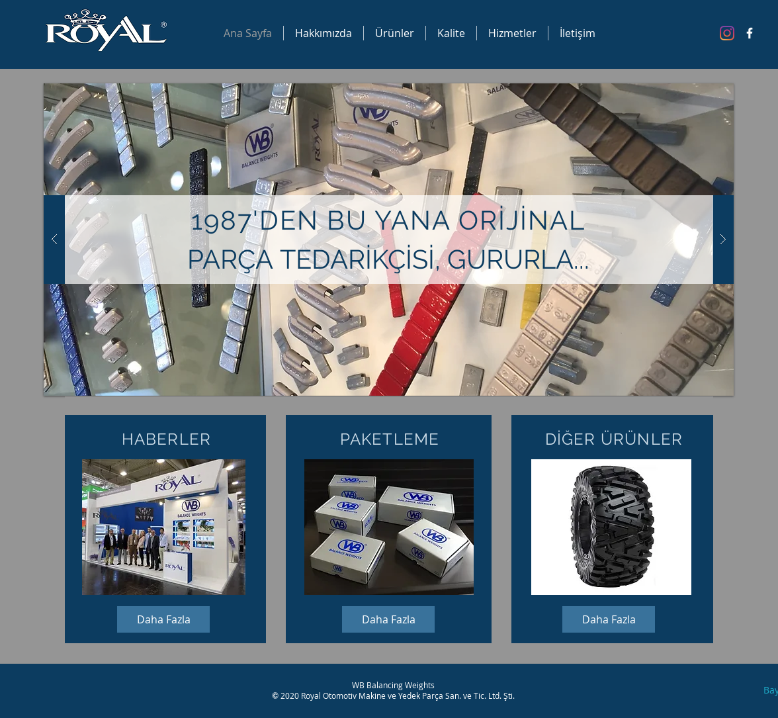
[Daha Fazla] (163, 619)
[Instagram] (727, 33)
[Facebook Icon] (749, 33)
